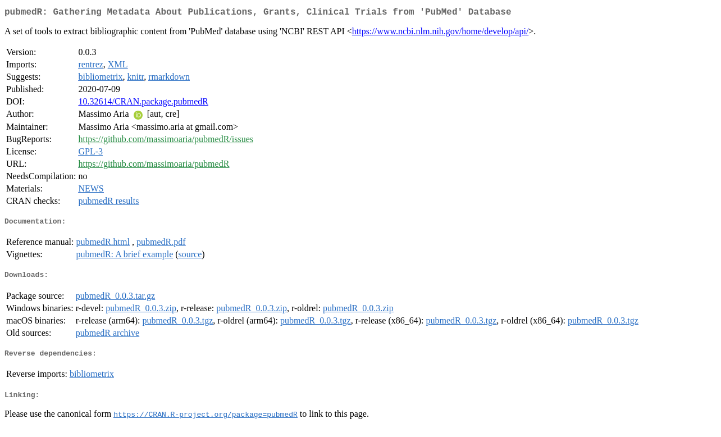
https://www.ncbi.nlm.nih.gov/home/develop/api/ (440, 33)
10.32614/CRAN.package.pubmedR (143, 103)
